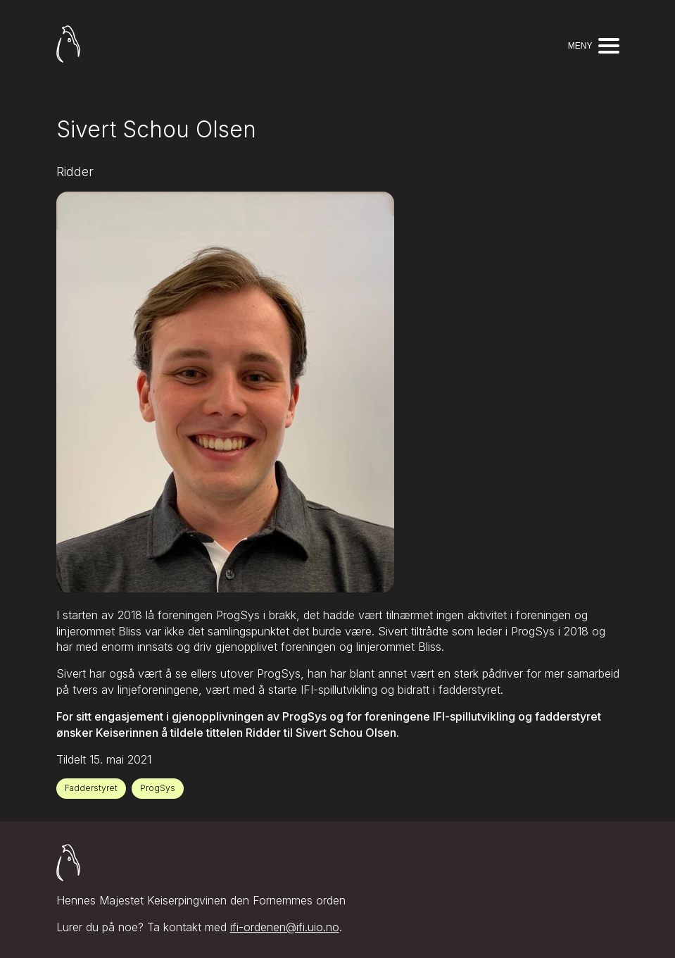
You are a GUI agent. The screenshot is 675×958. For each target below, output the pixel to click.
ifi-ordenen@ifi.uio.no (284, 928)
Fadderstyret (91, 788)
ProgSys (157, 788)
